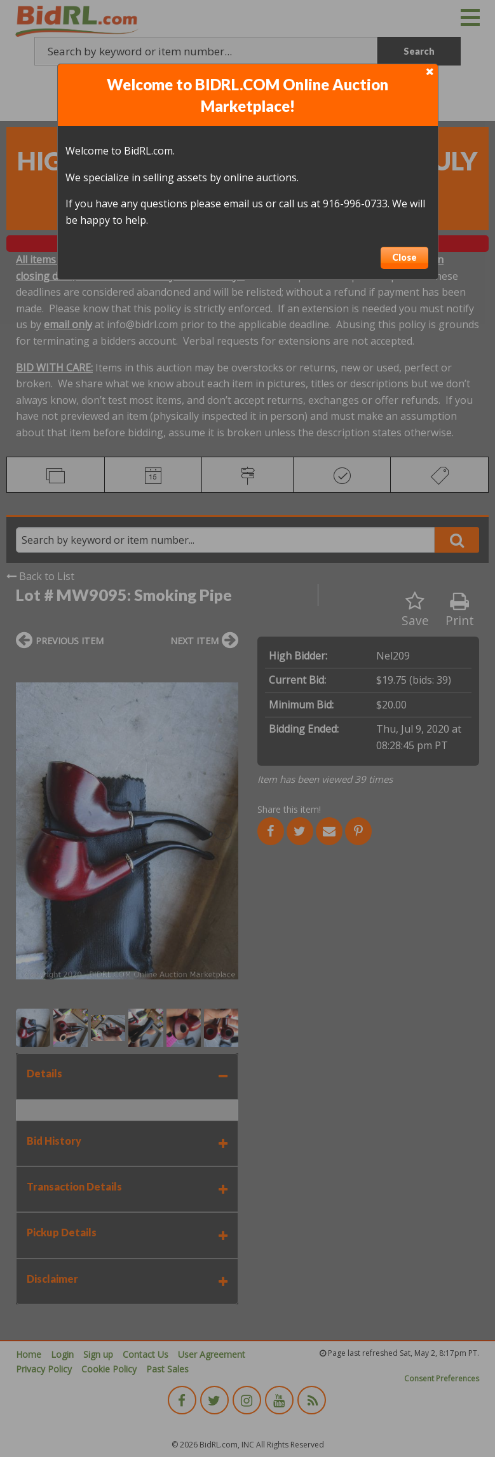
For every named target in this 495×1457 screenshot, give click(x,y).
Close (404, 257)
